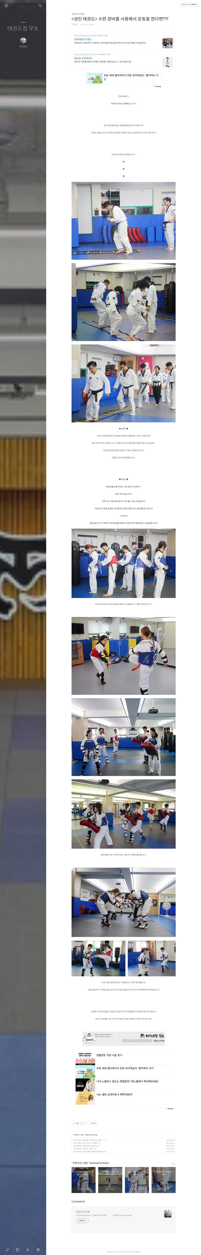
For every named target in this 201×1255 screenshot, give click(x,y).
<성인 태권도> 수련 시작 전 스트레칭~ (85, 1143)
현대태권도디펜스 (83, 39)
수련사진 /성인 (78, 14)
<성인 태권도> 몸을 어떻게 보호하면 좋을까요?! (88, 1152)
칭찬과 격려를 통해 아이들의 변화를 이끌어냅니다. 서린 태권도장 (102, 61)
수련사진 (77, 1135)
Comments (78, 1201)
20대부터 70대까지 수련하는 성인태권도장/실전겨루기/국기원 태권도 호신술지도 (110, 43)
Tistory (137, 1252)
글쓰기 (8, 1249)
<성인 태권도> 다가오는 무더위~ (83, 1149)
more (173, 1164)
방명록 (18, 1249)
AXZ (123, 1252)
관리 (39, 1249)
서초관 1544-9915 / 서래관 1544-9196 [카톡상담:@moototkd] (104, 1215)
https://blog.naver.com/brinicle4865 (90, 54)
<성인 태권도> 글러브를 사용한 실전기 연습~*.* (88, 1140)
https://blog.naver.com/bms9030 (88, 36)
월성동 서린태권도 (83, 58)
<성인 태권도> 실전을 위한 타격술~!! (85, 1146)
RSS (28, 1249)
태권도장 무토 (23, 28)
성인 (82, 1135)
